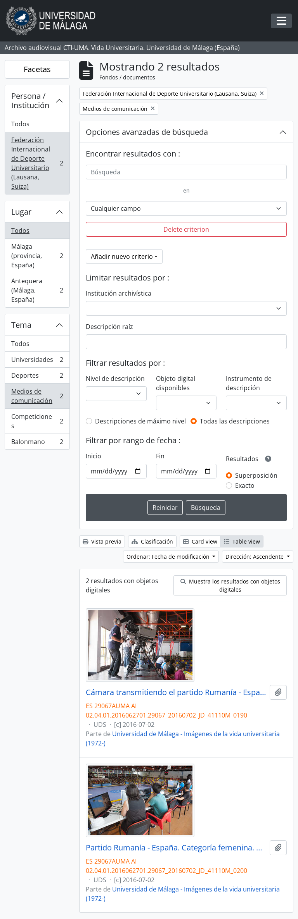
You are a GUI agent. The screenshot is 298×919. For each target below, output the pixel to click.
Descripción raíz (109, 326)
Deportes (37, 377)
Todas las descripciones (235, 421)
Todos (20, 124)
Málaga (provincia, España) (37, 255)
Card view (200, 541)
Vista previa (102, 541)
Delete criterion (186, 229)
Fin (160, 456)
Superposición (256, 475)
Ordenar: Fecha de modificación (168, 556)
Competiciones (37, 421)
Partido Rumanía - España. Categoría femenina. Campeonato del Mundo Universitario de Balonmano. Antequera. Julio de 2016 (176, 847)
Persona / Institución (30, 100)
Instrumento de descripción (249, 383)
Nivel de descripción (115, 378)
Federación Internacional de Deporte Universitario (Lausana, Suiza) (37, 163)
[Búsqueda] (186, 172)
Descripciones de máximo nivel (140, 421)
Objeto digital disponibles (175, 383)
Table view (242, 541)
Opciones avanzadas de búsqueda (147, 132)
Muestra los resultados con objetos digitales (230, 585)
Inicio (93, 456)
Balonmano (37, 443)
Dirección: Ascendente (255, 556)
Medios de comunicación (37, 396)
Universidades (37, 361)
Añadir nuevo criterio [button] (122, 256)
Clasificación (152, 541)
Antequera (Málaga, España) (37, 290)
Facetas (37, 69)
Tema (21, 325)
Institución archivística (118, 293)
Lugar (21, 212)
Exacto (245, 485)
